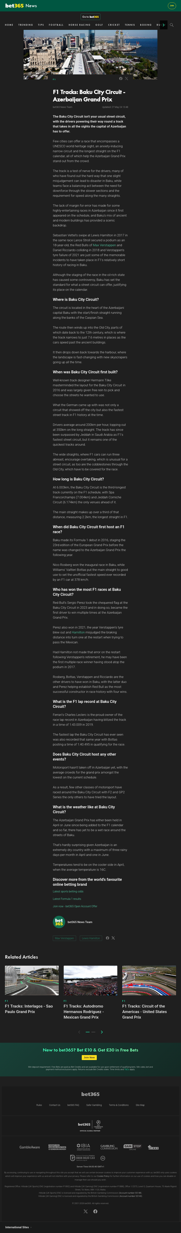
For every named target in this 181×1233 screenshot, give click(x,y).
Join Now (89, 1057)
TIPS (41, 24)
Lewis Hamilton (91, 938)
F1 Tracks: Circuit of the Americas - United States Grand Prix (144, 1012)
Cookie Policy (103, 1176)
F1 (54, 79)
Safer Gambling (94, 1105)
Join (172, 5)
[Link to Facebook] (120, 80)
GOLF (99, 24)
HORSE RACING (79, 24)
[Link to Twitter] (126, 80)
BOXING (146, 24)
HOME (9, 24)
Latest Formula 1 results (67, 898)
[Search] (172, 25)
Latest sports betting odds (68, 891)
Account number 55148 (130, 1193)
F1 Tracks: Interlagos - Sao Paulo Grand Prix (29, 1009)
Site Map (140, 1105)
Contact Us (54, 1105)
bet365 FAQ (73, 1105)
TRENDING (25, 24)
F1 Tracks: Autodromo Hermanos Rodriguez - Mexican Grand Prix (84, 1012)
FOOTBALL (56, 24)
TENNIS (130, 24)
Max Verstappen (64, 938)
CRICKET (114, 24)
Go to (90, 16)
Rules (39, 1105)
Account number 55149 (130, 1196)
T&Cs (126, 1069)
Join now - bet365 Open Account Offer (75, 906)
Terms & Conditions (119, 1105)
